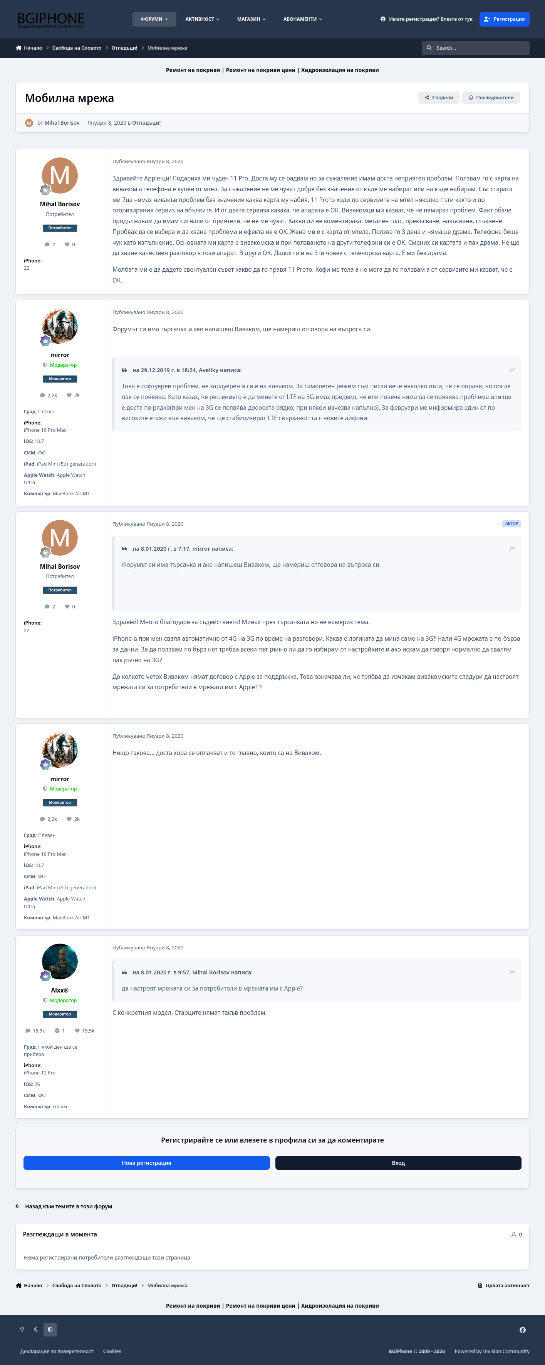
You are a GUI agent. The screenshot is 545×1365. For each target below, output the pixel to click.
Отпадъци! (146, 122)
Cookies (112, 1351)
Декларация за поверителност (57, 1351)
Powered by (492, 1351)
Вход (398, 1162)
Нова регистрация (146, 1162)
